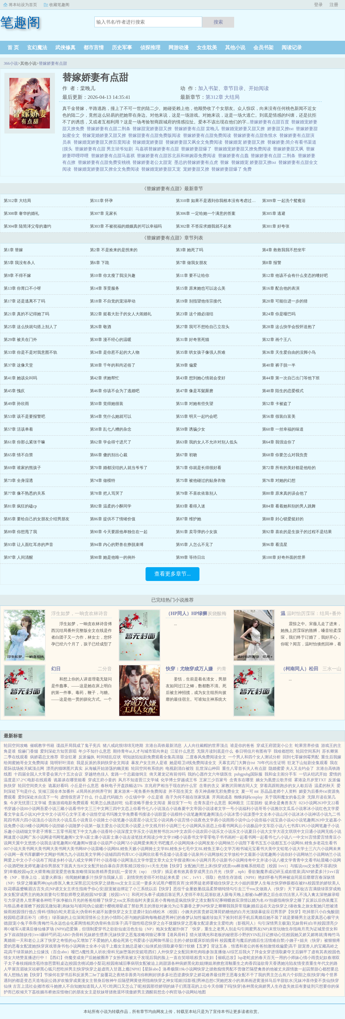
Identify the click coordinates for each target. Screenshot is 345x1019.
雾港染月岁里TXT (310, 780)
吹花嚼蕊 (12, 888)
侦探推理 (150, 47)
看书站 (315, 860)
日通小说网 (315, 831)
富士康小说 (96, 837)
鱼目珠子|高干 (119, 923)
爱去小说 (113, 825)
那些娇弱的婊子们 (167, 986)
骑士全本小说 (93, 946)
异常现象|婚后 (246, 906)
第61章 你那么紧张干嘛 (24, 442)
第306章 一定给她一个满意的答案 (206, 213)
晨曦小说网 (105, 848)
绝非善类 (129, 974)
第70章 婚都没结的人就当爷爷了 (119, 467)
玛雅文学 (118, 814)
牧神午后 (113, 980)
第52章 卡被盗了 (276, 403)
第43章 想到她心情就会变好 (200, 378)
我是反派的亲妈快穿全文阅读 (102, 762)
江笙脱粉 (254, 802)
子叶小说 (101, 860)
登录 (318, 4)
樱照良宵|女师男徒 (184, 883)
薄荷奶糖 (222, 911)
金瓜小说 (24, 814)
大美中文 (272, 848)
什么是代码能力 (109, 797)
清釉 (228, 963)
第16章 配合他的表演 (281, 288)
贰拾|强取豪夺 (166, 946)
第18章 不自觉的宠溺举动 (112, 301)
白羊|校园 (317, 923)
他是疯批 (179, 900)
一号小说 (234, 808)
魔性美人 (90, 952)
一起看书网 (246, 837)
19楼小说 (32, 825)
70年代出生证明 (271, 762)
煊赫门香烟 (28, 751)
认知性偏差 (200, 917)
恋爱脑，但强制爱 (82, 929)
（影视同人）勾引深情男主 (257, 923)
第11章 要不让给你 (192, 275)
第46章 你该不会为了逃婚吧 (114, 390)
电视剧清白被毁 (179, 768)
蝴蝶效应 (231, 900)
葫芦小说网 (115, 843)
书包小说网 (71, 946)
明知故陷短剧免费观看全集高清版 (153, 757)
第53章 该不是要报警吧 (24, 416)
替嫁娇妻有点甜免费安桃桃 (105, 162)
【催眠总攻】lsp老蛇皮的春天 (240, 957)
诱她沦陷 (285, 963)
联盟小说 (166, 814)
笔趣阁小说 (274, 854)
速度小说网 (18, 837)
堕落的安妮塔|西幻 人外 (144, 952)
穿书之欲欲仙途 (112, 929)
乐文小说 (145, 831)
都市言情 (94, 47)
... (175, 623)
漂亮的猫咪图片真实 (64, 768)
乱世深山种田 (208, 768)
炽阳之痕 (302, 974)
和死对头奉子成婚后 (150, 894)
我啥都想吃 (284, 751)
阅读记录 (292, 47)
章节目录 (233, 88)
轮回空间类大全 (32, 785)
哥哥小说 (266, 808)
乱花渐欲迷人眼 (214, 894)
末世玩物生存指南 (285, 929)
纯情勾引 (230, 888)
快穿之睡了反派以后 (303, 900)
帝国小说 (202, 808)
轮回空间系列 (308, 751)
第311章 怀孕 (101, 200)
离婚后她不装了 (268, 917)
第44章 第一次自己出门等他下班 (291, 378)
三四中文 (117, 808)
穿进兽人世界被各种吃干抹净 (38, 900)
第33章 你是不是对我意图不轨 (30, 352)
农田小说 (192, 831)
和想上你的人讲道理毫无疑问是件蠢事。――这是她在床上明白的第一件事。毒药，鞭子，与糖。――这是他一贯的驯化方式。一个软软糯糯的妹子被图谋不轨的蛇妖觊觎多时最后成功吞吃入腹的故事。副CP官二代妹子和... (81, 699)
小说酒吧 (12, 866)
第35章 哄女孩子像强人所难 (200, 352)
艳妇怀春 (266, 877)
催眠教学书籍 (42, 745)
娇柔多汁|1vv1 (323, 871)
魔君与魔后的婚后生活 (248, 940)
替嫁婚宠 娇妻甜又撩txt (254, 162)
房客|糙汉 (128, 866)
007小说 (11, 848)
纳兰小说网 (315, 854)
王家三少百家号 (213, 780)
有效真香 (185, 871)
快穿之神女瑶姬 (168, 980)
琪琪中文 (297, 831)
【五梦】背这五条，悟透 (217, 946)
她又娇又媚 (304, 934)
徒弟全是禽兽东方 (280, 802)
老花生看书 (327, 843)
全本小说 (271, 814)
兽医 (58, 883)
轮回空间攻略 (16, 745)
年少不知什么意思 (95, 751)
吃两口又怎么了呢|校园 (129, 986)
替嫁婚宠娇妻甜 (148, 142)
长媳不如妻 (102, 911)
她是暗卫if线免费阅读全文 (192, 762)
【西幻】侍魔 (60, 957)
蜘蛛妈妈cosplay (248, 797)
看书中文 (80, 808)
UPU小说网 (309, 825)
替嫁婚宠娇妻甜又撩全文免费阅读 (107, 169)
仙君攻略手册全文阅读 (145, 802)
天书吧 (160, 843)
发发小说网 (216, 843)
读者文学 (218, 808)
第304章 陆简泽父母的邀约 (27, 226)
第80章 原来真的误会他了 (285, 493)
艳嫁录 (329, 894)
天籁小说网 (138, 848)
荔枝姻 (38, 992)
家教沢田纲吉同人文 (239, 785)
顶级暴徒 (258, 911)
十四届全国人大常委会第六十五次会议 (48, 774)
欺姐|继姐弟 (205, 963)
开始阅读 (259, 88)
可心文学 (69, 814)
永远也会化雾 (66, 923)
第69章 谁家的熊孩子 (22, 467)
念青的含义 (209, 785)
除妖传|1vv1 (30, 934)
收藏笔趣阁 (59, 4)
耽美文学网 (91, 854)
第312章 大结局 (223, 97)
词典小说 (173, 820)
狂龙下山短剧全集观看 (307, 762)
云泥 (136, 883)
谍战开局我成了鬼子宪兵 (78, 745)
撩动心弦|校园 (282, 934)
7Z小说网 (133, 843)
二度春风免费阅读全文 (206, 757)
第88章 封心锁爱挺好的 (283, 519)
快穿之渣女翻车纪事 (205, 900)
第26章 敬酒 (100, 326)
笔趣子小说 (329, 825)
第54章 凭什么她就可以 (110, 416)
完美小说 (129, 825)
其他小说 (235, 47)
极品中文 (258, 825)
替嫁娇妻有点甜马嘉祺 (114, 155)
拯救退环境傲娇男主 (127, 992)
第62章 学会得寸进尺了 (110, 442)
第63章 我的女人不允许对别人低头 (207, 442)
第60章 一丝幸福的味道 (283, 429)
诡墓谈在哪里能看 (70, 780)
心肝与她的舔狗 (135, 917)
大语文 (283, 831)
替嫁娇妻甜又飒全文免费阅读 (195, 142)
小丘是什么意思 (84, 785)
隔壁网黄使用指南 (138, 980)
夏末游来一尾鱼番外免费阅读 (140, 791)
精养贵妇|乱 (110, 871)
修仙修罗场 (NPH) (50, 929)
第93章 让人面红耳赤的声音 (28, 544)
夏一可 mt (250, 791)
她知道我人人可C (93, 986)
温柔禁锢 (214, 888)
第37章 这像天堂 (18, 365)
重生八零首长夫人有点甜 (244, 768)
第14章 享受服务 (104, 288)
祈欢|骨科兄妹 (110, 952)
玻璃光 (204, 934)
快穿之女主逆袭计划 (131, 911)
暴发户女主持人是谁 (149, 762)
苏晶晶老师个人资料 (278, 791)
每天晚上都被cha (244, 894)
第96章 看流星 (274, 544)
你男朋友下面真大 (60, 866)
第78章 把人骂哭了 (106, 493)
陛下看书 (251, 843)
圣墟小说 (171, 854)
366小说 (11, 63)
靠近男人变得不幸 (184, 894)
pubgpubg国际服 (248, 774)
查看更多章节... (172, 574)
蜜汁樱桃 (107, 906)
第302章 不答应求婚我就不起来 (203, 226)
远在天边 (267, 906)
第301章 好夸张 (275, 226)
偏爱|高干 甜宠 (293, 946)
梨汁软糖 (187, 946)
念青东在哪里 (241, 780)
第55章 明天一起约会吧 (196, 416)
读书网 (54, 837)
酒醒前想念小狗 (159, 992)
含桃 (81, 963)
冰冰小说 (304, 814)
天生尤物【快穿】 (168, 866)
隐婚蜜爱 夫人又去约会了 (291, 768)
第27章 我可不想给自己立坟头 (202, 326)
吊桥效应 (52, 992)
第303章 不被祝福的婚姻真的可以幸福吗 (126, 226)
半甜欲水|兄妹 (289, 980)
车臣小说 (274, 825)
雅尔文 (281, 808)
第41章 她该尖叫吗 (20, 378)
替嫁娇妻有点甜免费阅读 (208, 135)
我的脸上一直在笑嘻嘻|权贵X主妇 (183, 957)
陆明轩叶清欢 (62, 762)
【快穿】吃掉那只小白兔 (308, 911)
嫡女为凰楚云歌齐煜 (274, 780)
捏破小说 (64, 825)
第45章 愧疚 (14, 390)
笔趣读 (38, 866)
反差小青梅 (161, 900)
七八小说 (153, 808)
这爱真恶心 (317, 917)
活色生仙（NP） (141, 929)
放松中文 (240, 854)
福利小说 (250, 808)
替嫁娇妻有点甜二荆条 (110, 128)
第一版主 (97, 825)
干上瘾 (111, 946)
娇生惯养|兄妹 (104, 934)
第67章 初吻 (186, 455)
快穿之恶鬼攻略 (131, 934)
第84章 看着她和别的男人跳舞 (289, 506)
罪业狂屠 (68, 757)
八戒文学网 (82, 860)
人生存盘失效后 (285, 986)
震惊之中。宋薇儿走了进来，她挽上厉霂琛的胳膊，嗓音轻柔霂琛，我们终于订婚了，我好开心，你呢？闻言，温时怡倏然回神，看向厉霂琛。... (311, 637)
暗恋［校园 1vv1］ (273, 866)
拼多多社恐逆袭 (171, 974)
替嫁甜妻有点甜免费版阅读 (155, 135)
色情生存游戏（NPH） (238, 877)
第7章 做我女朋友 (191, 262)
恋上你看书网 (222, 825)
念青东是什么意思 (210, 802)
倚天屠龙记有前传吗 (167, 774)
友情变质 (301, 963)
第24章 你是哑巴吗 (278, 314)
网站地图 (198, 992)
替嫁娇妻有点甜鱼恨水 (256, 135)
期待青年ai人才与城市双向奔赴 (140, 751)
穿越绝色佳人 (97, 774)
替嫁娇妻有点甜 (53, 63)
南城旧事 (123, 963)
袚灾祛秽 (32, 969)
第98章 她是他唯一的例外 (112, 557)
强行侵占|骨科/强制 (38, 911)
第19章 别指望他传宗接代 (198, 301)
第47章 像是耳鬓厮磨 (194, 390)
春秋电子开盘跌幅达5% (122, 785)
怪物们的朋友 (72, 992)
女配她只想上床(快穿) (203, 866)
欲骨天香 (269, 963)
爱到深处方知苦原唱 (58, 751)
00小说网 (32, 808)
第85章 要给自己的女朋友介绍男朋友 (36, 519)
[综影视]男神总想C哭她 (203, 980)
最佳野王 (222, 974)
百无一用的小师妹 (283, 957)
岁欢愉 (63, 980)
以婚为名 (256, 900)
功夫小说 (60, 820)
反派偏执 (87, 757)
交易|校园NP (87, 894)
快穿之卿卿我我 (220, 906)
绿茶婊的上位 (64, 917)
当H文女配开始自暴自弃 (98, 866)
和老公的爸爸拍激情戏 (259, 946)
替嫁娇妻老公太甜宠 (153, 162)
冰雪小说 (239, 814)
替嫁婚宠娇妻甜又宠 (162, 169)
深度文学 (129, 831)
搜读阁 (184, 860)
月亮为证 (309, 929)
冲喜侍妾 (310, 980)
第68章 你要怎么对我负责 (285, 455)
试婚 (89, 963)
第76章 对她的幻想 (278, 480)
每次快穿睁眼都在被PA (287, 883)
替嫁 (225, 162)
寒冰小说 (311, 808)
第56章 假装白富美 (278, 416)
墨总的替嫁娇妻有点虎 (197, 162)
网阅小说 (48, 825)
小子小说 (32, 860)
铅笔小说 (288, 848)
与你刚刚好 (147, 974)
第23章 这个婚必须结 (194, 314)
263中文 (324, 802)
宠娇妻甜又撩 (197, 169)
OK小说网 (199, 860)
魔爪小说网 (176, 843)
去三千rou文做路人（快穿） (263, 888)
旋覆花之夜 (110, 974)
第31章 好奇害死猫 (192, 339)
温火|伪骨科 (81, 911)
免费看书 (134, 814)
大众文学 (169, 860)
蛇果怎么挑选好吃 (107, 802)
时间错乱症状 (109, 757)
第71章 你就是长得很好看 (198, 467)
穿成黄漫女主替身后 (87, 980)
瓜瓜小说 (295, 808)
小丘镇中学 (135, 797)
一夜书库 (24, 854)
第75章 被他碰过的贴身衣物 (200, 480)
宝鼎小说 (283, 820)
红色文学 (327, 808)
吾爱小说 (48, 808)
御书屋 (163, 940)
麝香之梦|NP (195, 906)
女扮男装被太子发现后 (133, 957)
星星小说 (141, 820)
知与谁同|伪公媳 (84, 906)
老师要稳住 (212, 883)
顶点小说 (169, 808)
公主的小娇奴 (181, 940)
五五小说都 (269, 843)
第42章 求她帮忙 (104, 378)
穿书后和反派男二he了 (80, 974)
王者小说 (85, 814)
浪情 (244, 900)
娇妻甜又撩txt (281, 128)
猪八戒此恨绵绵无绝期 (123, 745)
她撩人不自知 (66, 986)
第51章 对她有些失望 (194, 403)
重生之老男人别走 (221, 929)
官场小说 (182, 992)
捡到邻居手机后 (240, 917)
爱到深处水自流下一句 (38, 797)
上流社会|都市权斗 (37, 986)
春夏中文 (186, 808)
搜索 (218, 22)
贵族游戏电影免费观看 (68, 802)
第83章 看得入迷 (190, 506)
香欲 (252, 871)
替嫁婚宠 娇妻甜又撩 (245, 142)
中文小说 (53, 814)
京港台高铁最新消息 (163, 745)
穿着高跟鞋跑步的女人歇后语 (286, 785)
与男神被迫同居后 (290, 877)
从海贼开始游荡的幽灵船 (107, 768)
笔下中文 (80, 831)
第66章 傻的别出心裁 (108, 455)
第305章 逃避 (273, 213)
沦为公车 (176, 906)
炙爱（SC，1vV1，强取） (194, 877)
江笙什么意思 (182, 751)
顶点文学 (137, 860)
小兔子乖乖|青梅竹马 (35, 923)
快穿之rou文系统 (119, 900)
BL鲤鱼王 (206, 848)
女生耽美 (207, 47)
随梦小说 (80, 825)
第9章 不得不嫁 (17, 275)
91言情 (311, 837)
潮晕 (119, 906)
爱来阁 (148, 843)
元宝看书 (256, 848)
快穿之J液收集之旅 (293, 906)
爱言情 (323, 837)
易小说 (220, 820)
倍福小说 (266, 820)
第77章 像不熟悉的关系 (24, 493)
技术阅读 (147, 837)
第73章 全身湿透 (18, 480)
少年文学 (163, 837)
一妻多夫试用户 (154, 883)
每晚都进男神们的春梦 (169, 917)
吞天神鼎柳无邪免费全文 (217, 791)
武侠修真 (65, 47)
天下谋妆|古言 (300, 888)
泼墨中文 (255, 814)
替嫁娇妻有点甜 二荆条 (274, 155)
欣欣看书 (155, 854)
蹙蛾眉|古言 (30, 888)
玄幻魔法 (37, 47)
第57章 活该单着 (18, 429)
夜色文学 (206, 820)
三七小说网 (188, 825)
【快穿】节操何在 (44, 974)
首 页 (13, 47)
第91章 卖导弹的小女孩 (196, 531)
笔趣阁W (81, 843)
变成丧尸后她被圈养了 (92, 957)
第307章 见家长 (103, 213)
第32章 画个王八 (276, 339)
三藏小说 (64, 808)
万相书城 (240, 848)
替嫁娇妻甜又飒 (289, 148)
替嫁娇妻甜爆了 (197, 148)
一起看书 (264, 837)
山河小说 (288, 814)
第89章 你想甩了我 (20, 531)
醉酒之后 (267, 894)
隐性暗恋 (140, 923)
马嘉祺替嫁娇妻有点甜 (158, 148)
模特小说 (183, 814)
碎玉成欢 (284, 871)
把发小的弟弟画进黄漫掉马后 (250, 980)
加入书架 (208, 88)
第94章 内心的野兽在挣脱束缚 (117, 544)
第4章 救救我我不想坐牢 (284, 250)
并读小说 (268, 860)
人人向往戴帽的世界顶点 (206, 745)
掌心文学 (224, 848)
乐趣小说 (12, 831)
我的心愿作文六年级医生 (210, 774)
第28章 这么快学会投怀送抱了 (289, 326)
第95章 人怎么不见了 (194, 544)
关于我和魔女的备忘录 (285, 797)
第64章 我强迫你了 (278, 442)
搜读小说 (150, 814)
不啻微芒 (241, 969)
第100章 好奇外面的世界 (284, 557)
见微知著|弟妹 (57, 906)
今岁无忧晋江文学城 (28, 802)
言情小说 (190, 820)
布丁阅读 (48, 860)
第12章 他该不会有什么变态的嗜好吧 (295, 275)
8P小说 (89, 848)
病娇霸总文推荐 (44, 757)
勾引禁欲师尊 (64, 894)
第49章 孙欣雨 (16, 403)
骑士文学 (157, 848)
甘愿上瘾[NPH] (127, 969)
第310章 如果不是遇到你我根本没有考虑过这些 (218, 200)
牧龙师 (26, 866)
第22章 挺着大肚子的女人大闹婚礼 (121, 314)
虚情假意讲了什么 (76, 797)
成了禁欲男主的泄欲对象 (145, 906)
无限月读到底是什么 (215, 751)
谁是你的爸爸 (242, 745)
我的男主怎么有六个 (276, 974)
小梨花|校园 (103, 963)
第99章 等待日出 (190, 557)
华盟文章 (153, 860)
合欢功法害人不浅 (291, 894)
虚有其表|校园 (323, 952)
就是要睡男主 (295, 917)
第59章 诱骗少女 (190, 429)
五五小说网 (289, 843)
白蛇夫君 (63, 911)
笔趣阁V (67, 837)
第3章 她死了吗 (189, 250)
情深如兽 (92, 871)
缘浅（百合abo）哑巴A (61, 952)
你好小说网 (294, 854)
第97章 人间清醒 (18, 557)
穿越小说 (16, 808)
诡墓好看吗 (58, 785)
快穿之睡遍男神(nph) (35, 883)
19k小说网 (188, 969)
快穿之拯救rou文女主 (113, 883)
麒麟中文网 (42, 854)
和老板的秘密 (222, 934)
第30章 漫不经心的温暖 (110, 339)
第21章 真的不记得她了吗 (26, 314)
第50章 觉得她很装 (106, 403)
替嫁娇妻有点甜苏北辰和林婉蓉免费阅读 (177, 155)
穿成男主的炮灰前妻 (34, 894)
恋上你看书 (135, 808)
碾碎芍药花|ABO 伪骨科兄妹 (66, 934)
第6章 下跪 (99, 262)
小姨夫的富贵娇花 (197, 911)
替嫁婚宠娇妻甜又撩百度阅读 (103, 142)
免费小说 (16, 825)
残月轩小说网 (165, 825)
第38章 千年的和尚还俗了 (112, 365)
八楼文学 (284, 860)
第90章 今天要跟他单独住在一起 (119, 531)
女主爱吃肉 (223, 923)
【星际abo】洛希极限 (159, 969)
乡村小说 (64, 860)
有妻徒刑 (307, 986)
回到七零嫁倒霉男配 (301, 757)
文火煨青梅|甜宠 (44, 871)
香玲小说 (113, 831)
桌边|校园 (68, 963)
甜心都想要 (324, 969)
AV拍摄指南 (274, 900)
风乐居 (204, 825)
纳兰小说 (234, 843)
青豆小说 (93, 820)
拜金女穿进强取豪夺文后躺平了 (283, 952)
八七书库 (291, 825)
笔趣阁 (197, 814)
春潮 (331, 957)
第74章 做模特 (102, 480)
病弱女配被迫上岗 (147, 963)
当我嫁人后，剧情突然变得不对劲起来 (137, 877)
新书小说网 (234, 860)
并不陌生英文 (180, 791)
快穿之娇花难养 (199, 974)
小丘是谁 (155, 797)
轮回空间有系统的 (147, 768)
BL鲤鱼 (121, 848)
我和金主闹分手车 (280, 774)
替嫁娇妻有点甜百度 (270, 121)
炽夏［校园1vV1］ (115, 894)
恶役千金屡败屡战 (189, 888)
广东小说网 (38, 837)
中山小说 (250, 820)
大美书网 (26, 848)
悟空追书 (102, 814)
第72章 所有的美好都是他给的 (289, 467)
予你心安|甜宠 (99, 888)
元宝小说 (157, 820)
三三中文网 (99, 808)
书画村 (230, 837)
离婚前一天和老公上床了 (26, 940)
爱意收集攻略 (71, 871)
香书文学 (195, 837)
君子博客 (44, 831)
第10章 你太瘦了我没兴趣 (112, 275)
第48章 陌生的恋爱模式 (283, 390)
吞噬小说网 (119, 860)
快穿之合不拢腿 (163, 923)
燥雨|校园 (12, 911)
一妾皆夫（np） (135, 871)
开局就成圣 (222, 797)
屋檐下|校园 (34, 906)
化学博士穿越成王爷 (179, 780)
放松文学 (224, 854)
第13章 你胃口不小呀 (22, 288)
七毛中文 (190, 848)
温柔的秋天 (324, 785)
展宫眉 (18, 969)
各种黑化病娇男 (256, 986)
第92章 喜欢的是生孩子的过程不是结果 (297, 531)
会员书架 (263, 47)
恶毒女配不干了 (244, 974)
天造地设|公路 (44, 980)
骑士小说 (109, 820)
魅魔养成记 (266, 871)
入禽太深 (70, 883)
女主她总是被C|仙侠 (135, 946)
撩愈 (220, 963)
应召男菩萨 (276, 911)
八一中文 (296, 837)
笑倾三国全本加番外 (56, 791)
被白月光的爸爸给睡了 (84, 900)
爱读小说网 (147, 940)
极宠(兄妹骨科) (295, 923)
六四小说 (28, 820)
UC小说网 (138, 854)
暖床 (198, 940)
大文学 (270, 831)
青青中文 (300, 860)
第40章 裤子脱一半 (278, 365)
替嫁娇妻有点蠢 (234, 155)
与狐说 (296, 866)
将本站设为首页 (23, 4)
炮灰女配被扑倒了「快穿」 (180, 929)
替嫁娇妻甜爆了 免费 (232, 169)
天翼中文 (20, 843)
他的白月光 (240, 911)
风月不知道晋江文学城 (138, 780)
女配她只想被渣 (324, 906)
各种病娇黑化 (183, 963)
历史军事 (122, 47)
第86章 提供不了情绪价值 (112, 519)
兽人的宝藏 (316, 946)
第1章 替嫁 (13, 250)
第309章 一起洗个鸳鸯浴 (284, 200)
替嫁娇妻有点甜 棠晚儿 (197, 128)
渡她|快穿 (36, 946)
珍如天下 (218, 917)
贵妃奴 (321, 957)
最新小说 (256, 854)
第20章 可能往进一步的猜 (285, 301)
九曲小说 (97, 831)
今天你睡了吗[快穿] (224, 986)
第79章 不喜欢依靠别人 (196, 493)
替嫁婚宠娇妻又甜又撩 (244, 128)
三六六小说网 (321, 848)
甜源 (167, 963)
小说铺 (107, 854)
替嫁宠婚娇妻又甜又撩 (105, 135)
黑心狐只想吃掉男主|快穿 (62, 969)
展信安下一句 (179, 802)
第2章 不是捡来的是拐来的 (113, 250)
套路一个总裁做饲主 (129, 774)
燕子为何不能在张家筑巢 (187, 797)
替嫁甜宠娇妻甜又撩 (153, 128)
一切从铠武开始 (313, 774)
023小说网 (308, 802)
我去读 (50, 843)
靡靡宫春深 (317, 877)
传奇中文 (252, 860)
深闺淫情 (84, 917)
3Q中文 (38, 814)
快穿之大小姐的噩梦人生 (244, 883)
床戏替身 (53, 946)
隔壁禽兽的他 (262, 969)
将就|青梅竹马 (327, 934)
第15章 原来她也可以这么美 (200, 288)
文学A (81, 837)
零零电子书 (213, 837)
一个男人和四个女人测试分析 (254, 757)
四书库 (14, 820)
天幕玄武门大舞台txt (236, 762)
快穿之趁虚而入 (99, 969)
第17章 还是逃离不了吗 (24, 301)
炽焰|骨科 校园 (215, 940)
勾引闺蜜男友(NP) (253, 929)
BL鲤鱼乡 (307, 843)
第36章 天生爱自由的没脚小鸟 (289, 352)
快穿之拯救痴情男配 (215, 969)
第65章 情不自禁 (18, 455)
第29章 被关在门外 (20, 339)
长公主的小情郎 (107, 917)
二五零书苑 (62, 831)
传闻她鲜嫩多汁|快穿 (83, 877)
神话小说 (320, 814)
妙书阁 (58, 854)
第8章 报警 (271, 262)
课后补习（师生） (36, 917)
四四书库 (121, 854)
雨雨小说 (234, 820)
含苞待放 (40, 963)
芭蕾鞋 (54, 963)
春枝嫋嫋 (24, 963)
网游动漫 (178, 47)
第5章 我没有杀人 (19, 262)
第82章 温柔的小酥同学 (110, 506)
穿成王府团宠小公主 (274, 745)
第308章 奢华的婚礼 (21, 213)
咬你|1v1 (144, 866)
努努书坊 (161, 831)
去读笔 (133, 837)
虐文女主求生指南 (71, 888)
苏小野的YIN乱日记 (252, 934)
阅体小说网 (196, 843)
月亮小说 (216, 860)
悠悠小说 (36, 843)
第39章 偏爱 (186, 365)
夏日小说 (256, 831)
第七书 (131, 940)
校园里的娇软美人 (324, 883)
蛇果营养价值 (307, 745)
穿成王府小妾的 (102, 780)
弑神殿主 (236, 802)
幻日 (56, 668)
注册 (334, 4)
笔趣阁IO (64, 843)
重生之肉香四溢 (246, 963)
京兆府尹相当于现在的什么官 (171, 785)
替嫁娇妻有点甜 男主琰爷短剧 (105, 148)
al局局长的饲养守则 (94, 791)
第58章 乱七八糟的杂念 (110, 429)
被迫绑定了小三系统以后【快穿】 (143, 888)
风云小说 (242, 825)
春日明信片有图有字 (253, 751)
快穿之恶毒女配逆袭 (195, 923)
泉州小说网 (205, 854)
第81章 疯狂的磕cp (20, 506)
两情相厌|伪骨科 (92, 923)
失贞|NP (48, 888)
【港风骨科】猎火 (181, 934)
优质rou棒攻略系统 (240, 866)
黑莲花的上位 (195, 986)
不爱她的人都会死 (109, 940)
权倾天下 (24, 992)
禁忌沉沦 (86, 883)
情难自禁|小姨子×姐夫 (288, 940)
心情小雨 (307, 957)
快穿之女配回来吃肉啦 (185, 952)
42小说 (297, 820)
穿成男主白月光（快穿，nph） (220, 871)
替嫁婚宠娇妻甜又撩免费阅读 (243, 148)
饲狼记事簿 (155, 934)
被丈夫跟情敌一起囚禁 (294, 969)
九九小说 (72, 854)
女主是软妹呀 (97, 992)
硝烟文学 (28, 831)
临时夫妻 (142, 900)
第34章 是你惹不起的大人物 (114, 352)
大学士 (302, 848)
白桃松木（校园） (165, 911)
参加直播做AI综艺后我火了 (230, 952)
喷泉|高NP (301, 871)
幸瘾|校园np (19, 871)
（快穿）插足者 (163, 871)
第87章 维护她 (188, 519)
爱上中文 (145, 825)
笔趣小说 (125, 820)
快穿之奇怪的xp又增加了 (70, 940)
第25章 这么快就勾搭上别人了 (30, 326)
